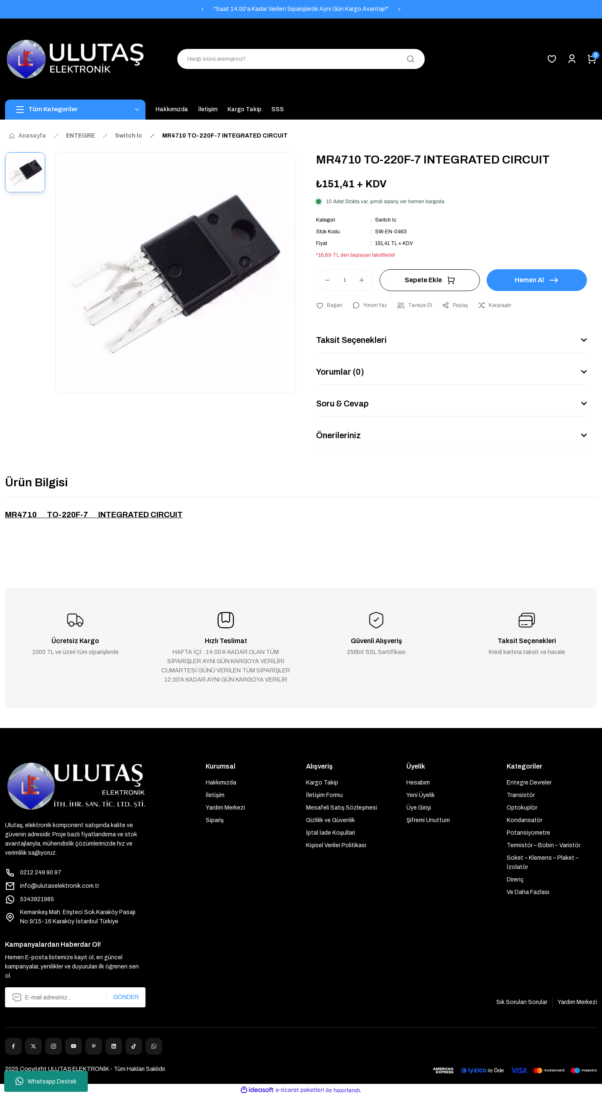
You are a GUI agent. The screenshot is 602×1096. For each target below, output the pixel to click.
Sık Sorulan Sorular (521, 1002)
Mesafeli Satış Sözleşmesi (341, 808)
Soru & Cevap (342, 403)
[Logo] (75, 59)
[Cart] (592, 59)
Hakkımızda (221, 782)
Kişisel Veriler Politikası (336, 845)
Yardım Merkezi (225, 808)
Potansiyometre (528, 833)
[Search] (301, 59)
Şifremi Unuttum (428, 820)
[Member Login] (572, 59)
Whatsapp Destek (46, 1081)
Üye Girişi (418, 808)
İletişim (215, 795)
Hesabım (418, 782)
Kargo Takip (322, 782)
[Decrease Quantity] (323, 280)
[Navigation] (75, 110)
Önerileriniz (338, 435)
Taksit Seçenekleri (351, 340)
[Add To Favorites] (329, 305)
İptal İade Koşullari (330, 833)
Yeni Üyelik (420, 795)
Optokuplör (522, 808)
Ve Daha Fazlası (528, 892)
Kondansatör (524, 820)
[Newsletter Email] (75, 997)
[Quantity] (344, 280)
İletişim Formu (324, 795)
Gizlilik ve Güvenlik (330, 820)
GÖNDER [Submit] (126, 997)
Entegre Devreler (529, 782)
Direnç (515, 879)
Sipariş (215, 820)
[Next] (399, 9)
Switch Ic (385, 220)
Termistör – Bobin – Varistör (543, 845)
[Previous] (202, 9)
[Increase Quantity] (365, 280)
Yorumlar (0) (340, 371)
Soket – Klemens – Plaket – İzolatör (543, 862)
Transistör (521, 795)
